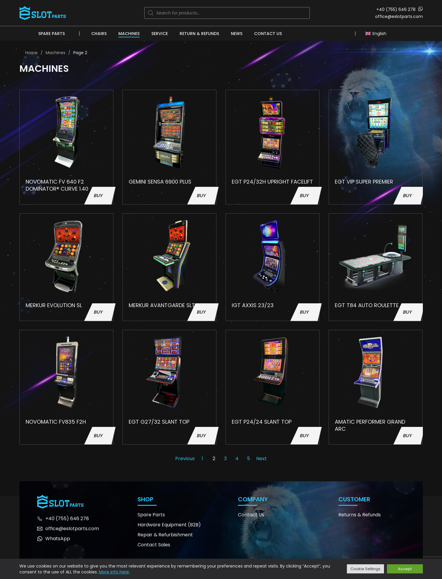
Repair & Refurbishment (165, 534)
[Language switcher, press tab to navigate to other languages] (377, 33)
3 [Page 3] (225, 458)
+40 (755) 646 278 (395, 9)
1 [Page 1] (202, 458)
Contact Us (268, 33)
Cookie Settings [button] (365, 569)
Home (31, 52)
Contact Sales (154, 544)
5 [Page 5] (248, 458)
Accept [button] (405, 569)
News (236, 33)
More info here (114, 572)
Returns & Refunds (359, 514)
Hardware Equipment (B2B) (169, 524)
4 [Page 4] (237, 458)
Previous (185, 458)
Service (159, 33)
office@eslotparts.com (399, 16)
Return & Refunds (199, 33)
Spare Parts (51, 33)
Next (261, 458)
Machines (129, 33)
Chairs (99, 33)
